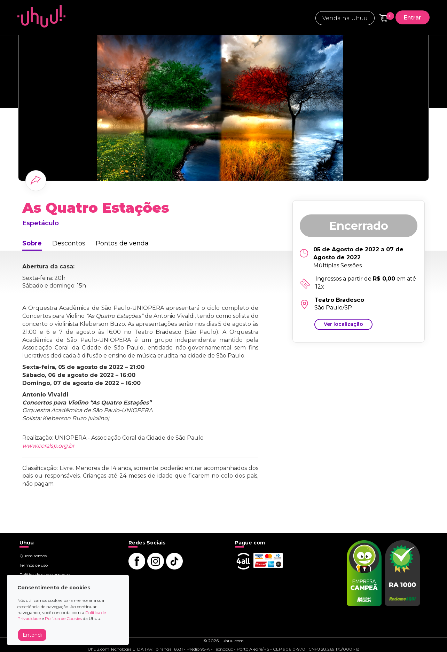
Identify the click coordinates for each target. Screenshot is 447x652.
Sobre (32, 243)
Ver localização (343, 324)
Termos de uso (33, 565)
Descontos (68, 243)
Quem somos (33, 555)
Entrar (412, 17)
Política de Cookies (63, 618)
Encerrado (358, 226)
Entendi (32, 635)
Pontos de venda (122, 243)
